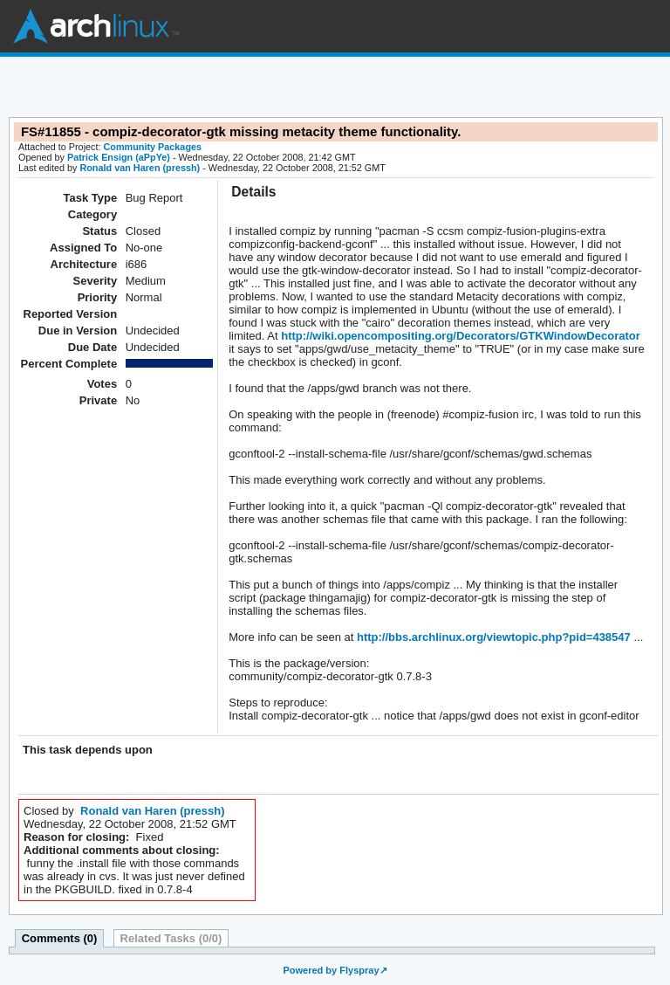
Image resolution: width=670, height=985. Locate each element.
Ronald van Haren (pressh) (139, 167)
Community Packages (153, 146)
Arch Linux (96, 26)
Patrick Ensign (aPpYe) (118, 157)
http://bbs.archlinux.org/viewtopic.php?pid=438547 (491, 637)
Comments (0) (60, 938)
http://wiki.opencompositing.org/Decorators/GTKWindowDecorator (459, 335)
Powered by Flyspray (331, 970)
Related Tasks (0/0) (171, 938)
